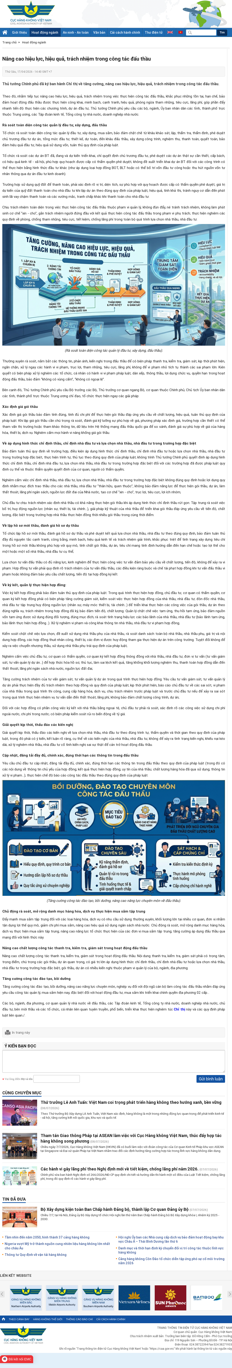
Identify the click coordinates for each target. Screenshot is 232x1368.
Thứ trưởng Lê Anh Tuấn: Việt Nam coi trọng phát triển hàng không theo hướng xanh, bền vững (131, 1105)
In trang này (21, 1032)
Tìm (222, 32)
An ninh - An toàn (76, 32)
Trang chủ (9, 42)
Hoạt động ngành (45, 32)
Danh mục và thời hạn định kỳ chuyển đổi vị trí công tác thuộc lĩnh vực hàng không (171, 1253)
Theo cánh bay (19, 1322)
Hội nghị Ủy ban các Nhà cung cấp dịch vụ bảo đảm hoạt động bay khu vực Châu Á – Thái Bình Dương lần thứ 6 (171, 1242)
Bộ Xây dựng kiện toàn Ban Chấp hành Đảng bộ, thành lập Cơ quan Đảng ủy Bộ (115, 1212)
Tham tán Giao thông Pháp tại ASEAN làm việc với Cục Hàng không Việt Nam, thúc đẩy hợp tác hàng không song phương (131, 1141)
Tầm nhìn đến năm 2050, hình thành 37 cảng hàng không (47, 1240)
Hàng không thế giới (47, 1322)
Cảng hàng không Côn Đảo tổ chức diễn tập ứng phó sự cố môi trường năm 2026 (171, 1264)
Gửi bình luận (211, 1082)
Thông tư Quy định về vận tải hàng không (36, 1258)
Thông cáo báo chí (79, 1322)
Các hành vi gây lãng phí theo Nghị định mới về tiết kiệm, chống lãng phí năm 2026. (120, 1172)
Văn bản (99, 32)
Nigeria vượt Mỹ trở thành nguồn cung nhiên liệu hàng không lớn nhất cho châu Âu (57, 1249)
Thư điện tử (154, 32)
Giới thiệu (19, 32)
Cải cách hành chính (125, 32)
